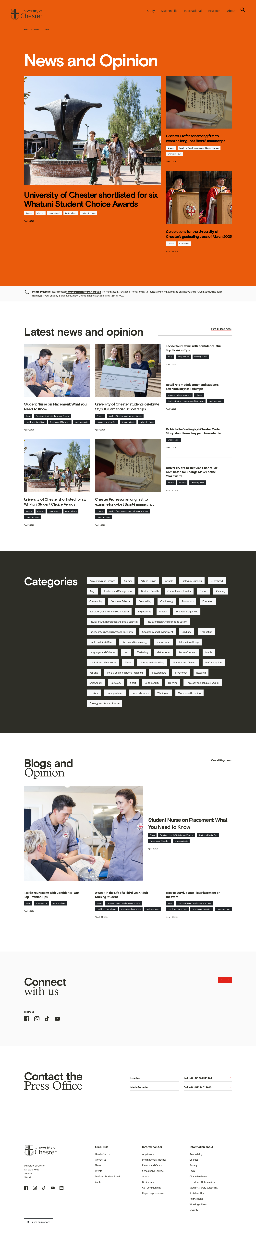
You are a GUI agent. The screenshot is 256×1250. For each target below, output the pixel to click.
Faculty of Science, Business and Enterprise (186, 401)
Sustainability (152, 682)
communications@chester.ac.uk (83, 291)
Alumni (128, 581)
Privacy (193, 1165)
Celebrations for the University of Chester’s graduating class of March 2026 (199, 234)
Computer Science (120, 601)
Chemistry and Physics (179, 591)
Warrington (163, 693)
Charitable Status (198, 1176)
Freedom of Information (202, 1182)
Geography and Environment (157, 631)
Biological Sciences (192, 581)
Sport (133, 682)
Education (207, 601)
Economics (188, 601)
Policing (93, 672)
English (163, 611)
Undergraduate (81, 422)
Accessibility (196, 1154)
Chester (40, 213)
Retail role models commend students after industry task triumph (192, 386)
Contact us (100, 1159)
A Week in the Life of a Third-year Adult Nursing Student (121, 895)
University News (89, 213)
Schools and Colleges (153, 1170)
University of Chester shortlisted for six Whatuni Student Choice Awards (91, 199)
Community (95, 601)
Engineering (144, 611)
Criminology (166, 601)
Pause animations (38, 1222)
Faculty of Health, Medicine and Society (52, 416)
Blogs (28, 416)
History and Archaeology (135, 642)
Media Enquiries (154, 1087)
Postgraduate (71, 213)
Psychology (181, 672)
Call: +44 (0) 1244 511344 (208, 1078)
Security (194, 1210)
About (36, 29)
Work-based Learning (189, 693)
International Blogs (189, 642)
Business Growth (149, 591)
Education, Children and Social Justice (109, 611)
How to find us (102, 1154)
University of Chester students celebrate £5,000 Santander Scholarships (127, 406)
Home (26, 29)
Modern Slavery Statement (203, 1187)
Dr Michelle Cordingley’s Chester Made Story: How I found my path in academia (193, 431)
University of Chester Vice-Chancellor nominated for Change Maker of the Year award (191, 472)
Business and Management (179, 395)
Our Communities (151, 1187)
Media (208, 652)
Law (126, 652)
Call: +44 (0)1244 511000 (208, 1087)
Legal (192, 1170)
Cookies (194, 1159)
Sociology (116, 682)
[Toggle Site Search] (243, 10)
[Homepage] (26, 14)
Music (128, 662)
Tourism (93, 693)
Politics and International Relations (125, 672)
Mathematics (163, 652)
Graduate (186, 631)
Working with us (198, 1204)
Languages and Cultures (102, 652)
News (47, 29)
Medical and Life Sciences (102, 662)
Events (98, 1170)
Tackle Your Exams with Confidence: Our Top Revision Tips (193, 348)
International (54, 213)
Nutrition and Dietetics (185, 662)
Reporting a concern (152, 1193)
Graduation (184, 243)
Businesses (147, 1182)
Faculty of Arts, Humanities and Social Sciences (199, 148)
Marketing (142, 652)
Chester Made (173, 440)
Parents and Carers (151, 1165)
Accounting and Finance (102, 581)
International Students (154, 1159)
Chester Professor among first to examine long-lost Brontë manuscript (195, 138)
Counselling (145, 601)
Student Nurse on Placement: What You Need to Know (55, 406)
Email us (154, 1078)
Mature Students (187, 652)
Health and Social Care (35, 422)
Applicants (147, 1154)
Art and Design (148, 581)
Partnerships (196, 1198)
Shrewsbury (95, 682)
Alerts (98, 1182)
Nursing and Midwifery (60, 422)
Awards (29, 213)
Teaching (172, 682)
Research (201, 672)
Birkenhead (217, 581)
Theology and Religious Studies (202, 682)
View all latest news (221, 328)
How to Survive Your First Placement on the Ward (193, 895)
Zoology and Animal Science (104, 703)
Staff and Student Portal (107, 1176)
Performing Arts (213, 662)
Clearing (220, 591)
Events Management (187, 611)
